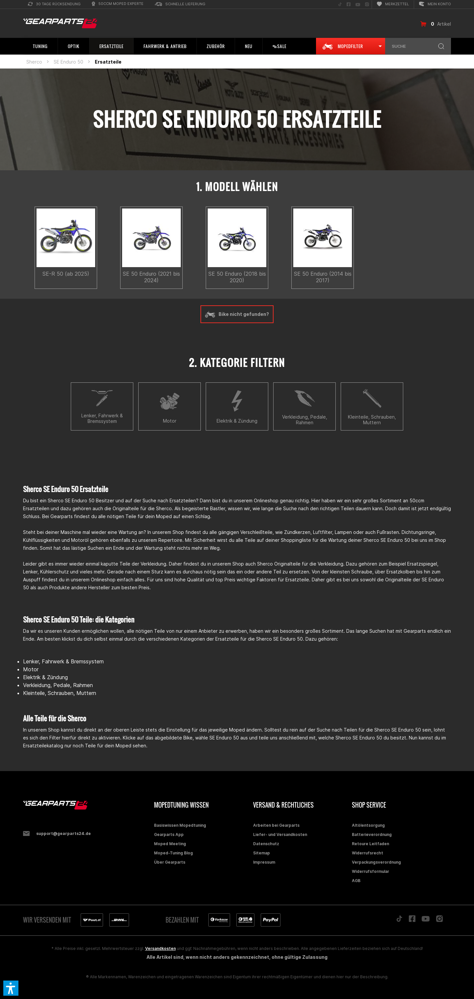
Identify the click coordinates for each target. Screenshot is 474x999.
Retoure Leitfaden (370, 843)
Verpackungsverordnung (376, 862)
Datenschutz (266, 843)
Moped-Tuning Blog (173, 852)
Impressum (264, 862)
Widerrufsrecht (367, 852)
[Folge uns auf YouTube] (358, 4)
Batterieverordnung (372, 834)
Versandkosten (160, 948)
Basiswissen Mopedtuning (180, 825)
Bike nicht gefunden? (237, 314)
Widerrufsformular (370, 871)
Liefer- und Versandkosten (280, 834)
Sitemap (261, 852)
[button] (10, 988)
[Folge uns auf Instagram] (367, 4)
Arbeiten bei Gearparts (276, 825)
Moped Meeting (170, 843)
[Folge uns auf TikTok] (340, 4)
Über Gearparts (169, 862)
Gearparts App (169, 834)
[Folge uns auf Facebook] (348, 4)
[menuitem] (54, 4)
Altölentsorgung (368, 825)
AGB (356, 880)
